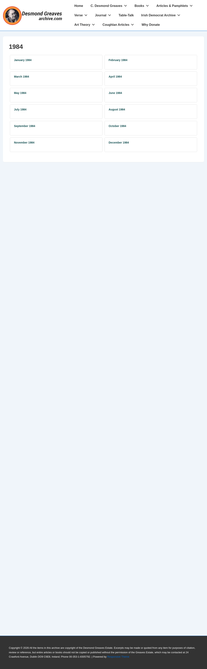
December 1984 (119, 142)
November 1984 (24, 142)
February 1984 (118, 60)
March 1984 (21, 76)
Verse (81, 14)
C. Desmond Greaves (109, 4)
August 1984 (117, 109)
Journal (104, 14)
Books (142, 4)
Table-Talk (126, 15)
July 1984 (20, 109)
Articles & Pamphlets (175, 4)
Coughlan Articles (119, 23)
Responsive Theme (118, 656)
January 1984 (23, 60)
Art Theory (85, 23)
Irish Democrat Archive (161, 14)
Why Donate (151, 24)
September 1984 (24, 126)
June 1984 (115, 93)
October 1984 (117, 126)
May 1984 (20, 93)
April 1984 (115, 76)
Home (78, 5)
